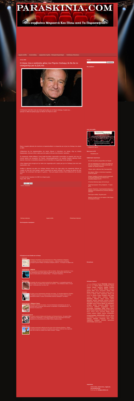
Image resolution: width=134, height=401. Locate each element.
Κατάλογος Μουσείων (73, 55)
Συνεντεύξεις (33, 55)
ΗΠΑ (93, 290)
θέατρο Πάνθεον (91, 311)
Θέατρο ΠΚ (111, 293)
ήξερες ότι (104, 303)
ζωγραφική (97, 308)
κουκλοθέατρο (90, 317)
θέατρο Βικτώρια (99, 310)
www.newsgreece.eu (27, 314)
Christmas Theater (96, 284)
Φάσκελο (24, 292)
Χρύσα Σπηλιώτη (97, 303)
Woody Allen (91, 285)
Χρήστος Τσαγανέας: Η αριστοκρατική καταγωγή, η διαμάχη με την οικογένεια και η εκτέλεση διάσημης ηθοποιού (100, 190)
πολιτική (103, 320)
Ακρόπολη (100, 287)
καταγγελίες (110, 313)
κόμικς (108, 317)
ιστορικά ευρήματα (91, 313)
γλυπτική (112, 305)
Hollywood (111, 284)
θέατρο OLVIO (110, 308)
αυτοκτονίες (101, 305)
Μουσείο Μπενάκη (109, 300)
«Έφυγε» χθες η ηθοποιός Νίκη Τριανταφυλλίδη (100, 169)
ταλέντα (96, 321)
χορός (100, 321)
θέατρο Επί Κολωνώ (109, 310)
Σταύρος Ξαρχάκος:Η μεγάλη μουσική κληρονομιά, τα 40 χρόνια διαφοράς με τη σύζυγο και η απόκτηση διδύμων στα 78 (100, 178)
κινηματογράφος (91, 315)
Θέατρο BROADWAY (101, 290)
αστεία (95, 305)
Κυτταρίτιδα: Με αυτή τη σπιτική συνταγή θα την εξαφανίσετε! (44, 282)
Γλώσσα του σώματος (92, 289)
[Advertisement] (54, 31)
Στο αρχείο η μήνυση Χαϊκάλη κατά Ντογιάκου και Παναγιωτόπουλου (46, 316)
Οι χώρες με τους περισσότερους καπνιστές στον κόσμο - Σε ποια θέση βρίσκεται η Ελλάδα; (51, 293)
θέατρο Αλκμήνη (91, 310)
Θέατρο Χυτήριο (97, 295)
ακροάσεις (111, 303)
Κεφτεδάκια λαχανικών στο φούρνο (38, 304)
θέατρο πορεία (110, 311)
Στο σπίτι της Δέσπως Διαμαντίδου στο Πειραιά (99, 160)
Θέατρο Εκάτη (98, 292)
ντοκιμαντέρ (27, 185)
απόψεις (89, 305)
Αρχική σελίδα (23, 55)
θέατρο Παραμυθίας (100, 311)
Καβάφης (89, 297)
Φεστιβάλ (89, 303)
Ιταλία (108, 295)
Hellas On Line (26, 326)
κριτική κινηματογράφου (100, 316)
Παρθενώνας (90, 301)
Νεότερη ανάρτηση (25, 218)
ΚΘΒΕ (112, 295)
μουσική (95, 318)
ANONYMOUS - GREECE (28, 269)
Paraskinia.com (94, 153)
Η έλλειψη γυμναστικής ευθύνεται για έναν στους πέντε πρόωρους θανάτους (48, 327)
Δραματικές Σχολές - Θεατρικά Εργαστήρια (51, 55)
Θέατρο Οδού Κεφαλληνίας (100, 293)
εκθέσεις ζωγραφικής (101, 306)
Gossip (104, 284)
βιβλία (106, 305)
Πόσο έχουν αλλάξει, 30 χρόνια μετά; (97, 194)
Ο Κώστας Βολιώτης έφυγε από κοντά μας (98, 182)
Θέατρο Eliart (110, 290)
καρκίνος (104, 313)
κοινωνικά (101, 315)
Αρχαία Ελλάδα (109, 287)
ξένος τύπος (110, 318)
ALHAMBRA (89, 284)
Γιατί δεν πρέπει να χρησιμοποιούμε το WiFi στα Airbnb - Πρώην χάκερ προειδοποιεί (50, 271)
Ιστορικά (104, 295)
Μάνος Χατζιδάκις (103, 297)
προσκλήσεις (111, 320)
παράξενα (90, 320)
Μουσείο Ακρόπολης (98, 300)
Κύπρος (94, 297)
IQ (87, 285)
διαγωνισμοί (90, 306)
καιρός (99, 313)
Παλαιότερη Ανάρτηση (75, 218)
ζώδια (103, 308)
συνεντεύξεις (90, 321)
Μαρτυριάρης (25, 281)
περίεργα (97, 320)
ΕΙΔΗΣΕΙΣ (24, 258)
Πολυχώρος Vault (98, 301)
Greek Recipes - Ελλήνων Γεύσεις (31, 303)
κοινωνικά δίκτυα (110, 315)
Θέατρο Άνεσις (90, 292)
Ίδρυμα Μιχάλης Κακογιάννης (102, 285)
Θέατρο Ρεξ (89, 295)
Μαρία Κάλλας (105, 298)
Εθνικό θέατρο (103, 289)
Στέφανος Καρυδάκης (108, 301)
